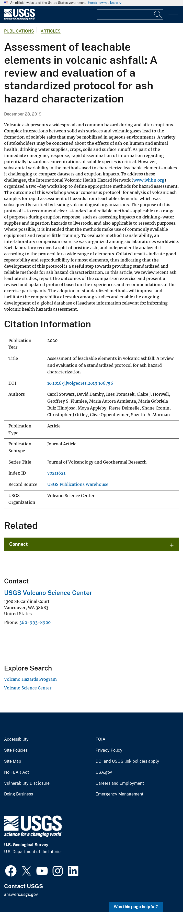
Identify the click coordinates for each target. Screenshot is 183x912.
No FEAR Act (16, 772)
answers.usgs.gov (21, 894)
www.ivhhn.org (148, 180)
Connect (18, 544)
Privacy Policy (109, 750)
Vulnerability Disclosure (27, 783)
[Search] (158, 14)
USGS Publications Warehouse (77, 484)
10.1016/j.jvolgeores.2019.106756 (80, 383)
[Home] (19, 18)
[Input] (130, 14)
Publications (19, 31)
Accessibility (16, 739)
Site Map (12, 761)
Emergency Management (119, 794)
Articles (51, 31)
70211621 (56, 473)
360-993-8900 (35, 622)
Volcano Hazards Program (30, 679)
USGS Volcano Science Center (48, 592)
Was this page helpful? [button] (136, 906)
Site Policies (16, 750)
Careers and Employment (120, 783)
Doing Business (18, 794)
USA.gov (104, 772)
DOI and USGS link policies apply (127, 761)
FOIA (100, 739)
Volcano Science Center (27, 687)
